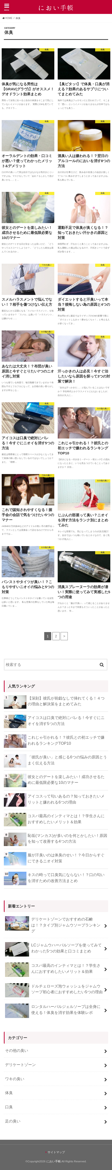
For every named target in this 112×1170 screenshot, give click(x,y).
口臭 (9, 1107)
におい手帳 (53, 1161)
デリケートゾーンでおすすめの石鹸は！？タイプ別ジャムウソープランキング (52, 924)
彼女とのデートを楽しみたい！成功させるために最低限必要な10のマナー (66, 779)
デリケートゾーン (20, 1064)
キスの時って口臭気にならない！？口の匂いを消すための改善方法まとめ (66, 877)
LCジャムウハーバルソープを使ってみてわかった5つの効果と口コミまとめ (53, 949)
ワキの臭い (14, 1079)
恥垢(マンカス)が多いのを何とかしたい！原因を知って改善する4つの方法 (67, 838)
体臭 (9, 1093)
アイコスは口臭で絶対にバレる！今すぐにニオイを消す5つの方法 (66, 720)
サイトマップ (56, 1152)
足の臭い (12, 1121)
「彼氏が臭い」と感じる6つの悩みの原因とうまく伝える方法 (67, 760)
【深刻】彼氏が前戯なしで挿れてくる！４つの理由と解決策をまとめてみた (66, 701)
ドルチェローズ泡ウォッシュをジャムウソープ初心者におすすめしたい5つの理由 (53, 990)
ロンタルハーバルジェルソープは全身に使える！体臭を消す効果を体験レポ (52, 1011)
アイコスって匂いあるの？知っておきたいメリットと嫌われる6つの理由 (66, 799)
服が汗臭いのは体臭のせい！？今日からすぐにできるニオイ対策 (66, 858)
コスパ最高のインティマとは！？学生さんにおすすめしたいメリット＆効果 (66, 819)
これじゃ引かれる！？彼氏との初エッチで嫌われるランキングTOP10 (66, 740)
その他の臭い (16, 1050)
